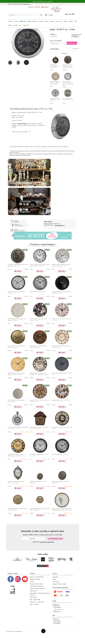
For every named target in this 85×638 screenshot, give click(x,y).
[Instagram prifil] (18, 579)
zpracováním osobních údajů (47, 542)
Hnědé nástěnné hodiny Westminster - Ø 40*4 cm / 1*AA (17, 292)
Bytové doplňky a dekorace (23, 146)
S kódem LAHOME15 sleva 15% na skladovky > (42, 1)
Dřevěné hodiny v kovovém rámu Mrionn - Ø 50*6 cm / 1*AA (40, 400)
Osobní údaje (55, 581)
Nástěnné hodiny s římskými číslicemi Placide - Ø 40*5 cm (38, 346)
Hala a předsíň (44, 146)
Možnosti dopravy (55, 49)
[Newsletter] (33, 538)
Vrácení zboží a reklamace (36, 586)
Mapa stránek (33, 597)
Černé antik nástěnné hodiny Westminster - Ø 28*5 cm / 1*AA (61, 292)
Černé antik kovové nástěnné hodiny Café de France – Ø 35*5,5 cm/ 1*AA (68, 83)
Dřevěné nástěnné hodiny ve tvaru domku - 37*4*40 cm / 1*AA (39, 428)
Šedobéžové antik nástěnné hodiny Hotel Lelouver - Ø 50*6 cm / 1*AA (61, 265)
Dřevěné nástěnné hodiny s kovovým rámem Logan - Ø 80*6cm (18, 509)
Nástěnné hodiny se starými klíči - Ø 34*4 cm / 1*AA (61, 319)
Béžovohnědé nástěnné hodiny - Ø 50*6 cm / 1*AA (62, 428)
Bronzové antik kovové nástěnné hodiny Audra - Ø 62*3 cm (16, 346)
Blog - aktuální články (35, 599)
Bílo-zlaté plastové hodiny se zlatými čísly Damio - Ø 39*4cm (17, 319)
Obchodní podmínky (35, 579)
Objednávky (55, 577)
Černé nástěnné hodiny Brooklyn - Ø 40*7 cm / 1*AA (39, 455)
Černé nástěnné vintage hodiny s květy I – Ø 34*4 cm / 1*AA (40, 319)
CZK (70, 14)
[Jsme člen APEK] (13, 589)
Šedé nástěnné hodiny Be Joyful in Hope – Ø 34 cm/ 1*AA (55, 100)
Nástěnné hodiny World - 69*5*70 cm (61, 400)
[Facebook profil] (11, 579)
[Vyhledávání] (23, 15)
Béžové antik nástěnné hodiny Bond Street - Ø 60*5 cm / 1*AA (54, 83)
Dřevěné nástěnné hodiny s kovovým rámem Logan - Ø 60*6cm (40, 509)
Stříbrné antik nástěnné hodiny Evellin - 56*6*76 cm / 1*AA (16, 482)
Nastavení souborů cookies (59, 584)
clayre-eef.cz (33, 602)
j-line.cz (32, 604)
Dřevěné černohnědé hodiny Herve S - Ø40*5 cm (38, 482)
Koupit (18, 271)
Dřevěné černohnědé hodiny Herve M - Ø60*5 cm (60, 482)
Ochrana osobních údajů (36, 584)
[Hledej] (40, 15)
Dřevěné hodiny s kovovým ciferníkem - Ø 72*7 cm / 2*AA (61, 346)
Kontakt (31, 581)
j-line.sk (36, 604)
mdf (23, 115)
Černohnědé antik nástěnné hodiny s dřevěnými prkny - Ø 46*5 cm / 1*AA (16, 455)
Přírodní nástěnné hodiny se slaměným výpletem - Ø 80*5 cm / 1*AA (16, 373)
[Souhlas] (32, 542)
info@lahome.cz (26, 4)
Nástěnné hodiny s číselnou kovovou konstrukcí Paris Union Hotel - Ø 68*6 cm (39, 373)
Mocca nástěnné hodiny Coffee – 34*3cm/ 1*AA (68, 99)
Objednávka (46, 7)
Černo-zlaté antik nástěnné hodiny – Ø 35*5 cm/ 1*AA (54, 66)
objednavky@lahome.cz (59, 225)
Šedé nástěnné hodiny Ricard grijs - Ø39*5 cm (62, 373)
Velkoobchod (33, 591)
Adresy (54, 579)
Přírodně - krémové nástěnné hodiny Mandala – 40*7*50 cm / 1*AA (18, 428)
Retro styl (31, 146)
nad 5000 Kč (37, 146)
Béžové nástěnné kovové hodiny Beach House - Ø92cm (16, 400)
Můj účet (32, 7)
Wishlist (38, 7)
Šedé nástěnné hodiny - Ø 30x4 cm (38, 292)
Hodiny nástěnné (13, 146)
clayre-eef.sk (41, 602)
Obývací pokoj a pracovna (62, 146)
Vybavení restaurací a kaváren (37, 588)
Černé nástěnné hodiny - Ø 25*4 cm (60, 454)
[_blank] (25, 579)
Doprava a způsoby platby (36, 577)
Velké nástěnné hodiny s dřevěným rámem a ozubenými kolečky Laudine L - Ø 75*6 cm (62, 509)
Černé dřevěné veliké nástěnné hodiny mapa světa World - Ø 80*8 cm (68, 66)
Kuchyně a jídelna (52, 146)
